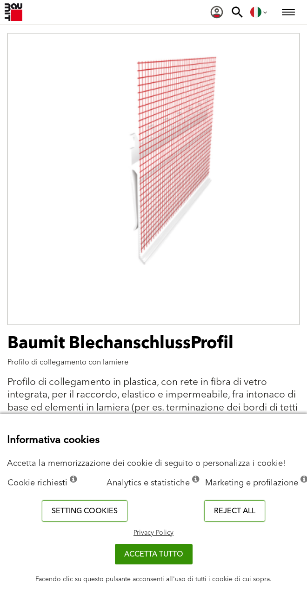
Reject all (234, 510)
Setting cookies (85, 510)
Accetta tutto (153, 554)
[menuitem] (217, 12)
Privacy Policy (153, 532)
